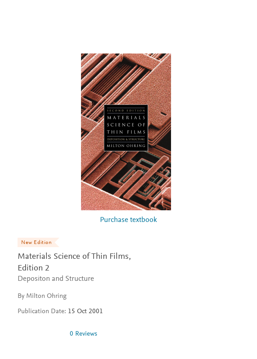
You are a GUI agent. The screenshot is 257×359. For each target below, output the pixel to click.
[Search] (239, 17)
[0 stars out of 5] (40, 333)
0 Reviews (83, 334)
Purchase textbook (128, 220)
